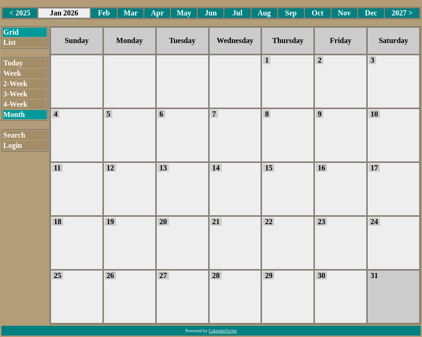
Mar (131, 13)
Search (14, 135)
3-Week (15, 94)
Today (13, 63)
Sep (291, 13)
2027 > (402, 13)
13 (163, 168)
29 (268, 275)
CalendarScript (223, 330)
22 (268, 222)
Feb (104, 13)
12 (110, 168)
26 (110, 275)
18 (57, 222)
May (184, 13)
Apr (157, 13)
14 (216, 168)
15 (268, 168)
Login (12, 145)
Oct (317, 13)
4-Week (15, 104)
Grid (11, 32)
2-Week (15, 84)
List (9, 42)
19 (110, 222)
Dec (371, 13)
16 (321, 168)
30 (321, 275)
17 (374, 168)
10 (374, 114)
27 (163, 275)
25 (57, 275)
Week (12, 73)
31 (374, 275)
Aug (263, 13)
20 (163, 222)
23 (321, 222)
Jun (211, 13)
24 (374, 222)
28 (216, 275)
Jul (237, 13)
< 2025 (19, 13)
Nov (344, 13)
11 (57, 168)
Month (14, 114)
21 (216, 222)
